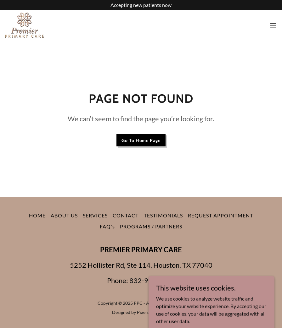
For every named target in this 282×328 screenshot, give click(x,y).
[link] (24, 25)
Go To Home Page (140, 140)
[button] (273, 25)
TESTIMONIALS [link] (163, 215)
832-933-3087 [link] (152, 280)
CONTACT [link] (125, 215)
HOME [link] (37, 215)
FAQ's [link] (107, 226)
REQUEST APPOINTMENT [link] (220, 215)
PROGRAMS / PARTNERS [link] (151, 226)
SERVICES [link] (95, 215)
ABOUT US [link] (64, 215)
